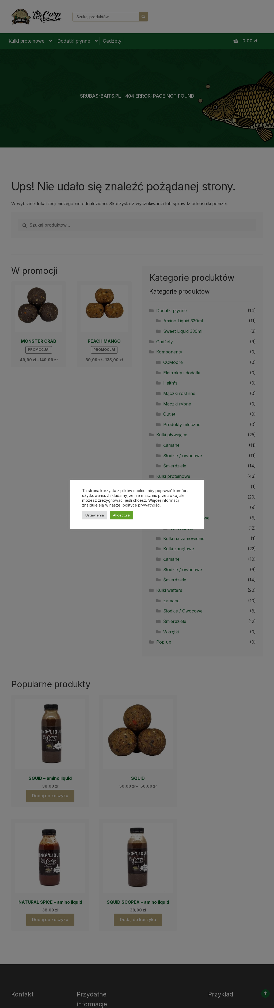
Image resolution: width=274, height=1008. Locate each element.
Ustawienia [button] (94, 515)
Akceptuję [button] (121, 515)
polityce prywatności (141, 505)
